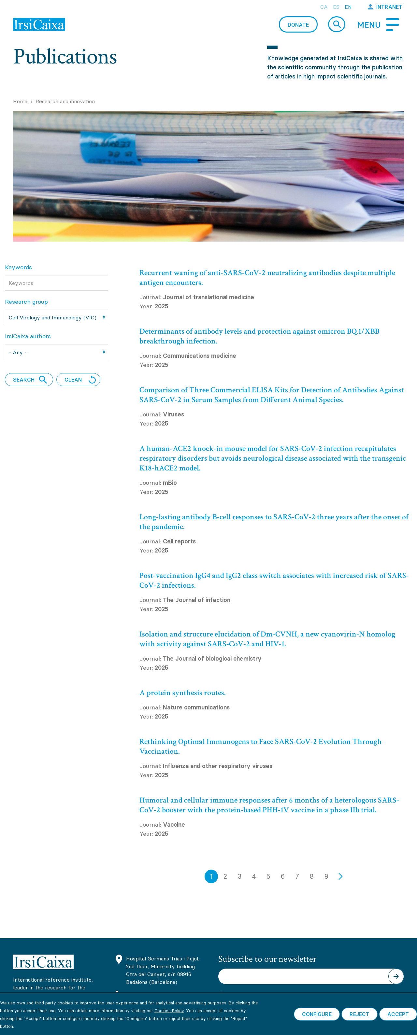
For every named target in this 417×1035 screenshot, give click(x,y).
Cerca (336, 24)
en (348, 7)
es (336, 7)
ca (324, 7)
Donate (298, 24)
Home (20, 101)
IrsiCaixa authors (28, 336)
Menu (369, 25)
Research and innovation (65, 101)
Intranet (389, 7)
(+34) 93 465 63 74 (150, 995)
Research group (26, 301)
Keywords (18, 267)
